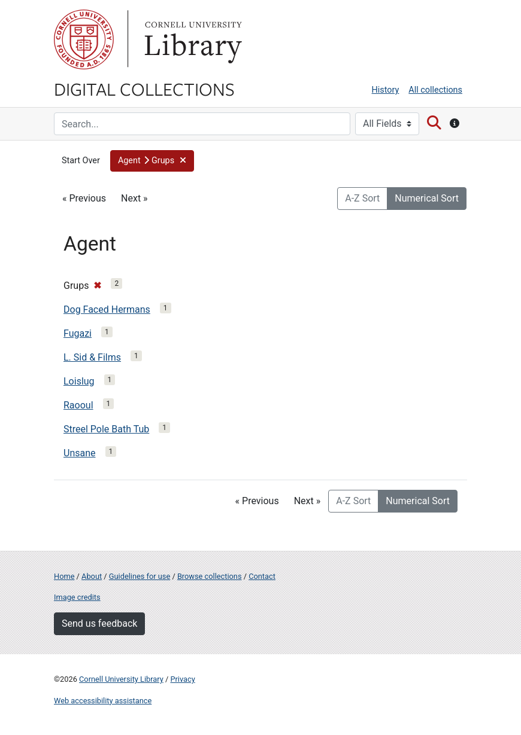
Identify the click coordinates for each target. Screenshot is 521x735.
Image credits (77, 597)
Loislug (79, 381)
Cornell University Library (121, 679)
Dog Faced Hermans (106, 309)
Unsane (79, 453)
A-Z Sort (362, 198)
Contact (262, 576)
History (385, 90)
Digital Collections (144, 88)
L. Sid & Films (92, 357)
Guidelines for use (139, 576)
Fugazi (77, 333)
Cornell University (84, 39)
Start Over (81, 160)
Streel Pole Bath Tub (106, 429)
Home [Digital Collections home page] (64, 576)
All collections (435, 90)
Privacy (182, 679)
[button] (152, 161)
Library (192, 39)
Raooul (78, 405)
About (91, 576)
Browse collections (209, 576)
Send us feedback (99, 623)
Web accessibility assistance (103, 700)
